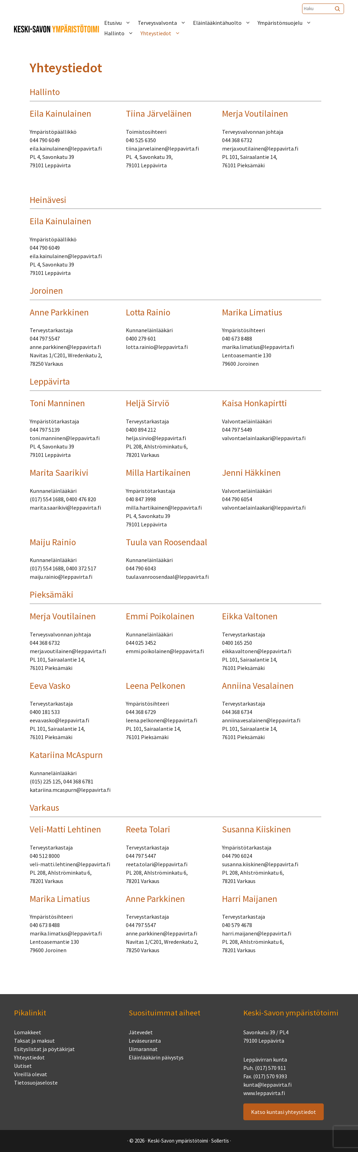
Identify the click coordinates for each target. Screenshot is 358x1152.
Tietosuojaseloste (36, 1082)
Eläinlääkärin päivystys (156, 1057)
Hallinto (122, 33)
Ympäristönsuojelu (288, 22)
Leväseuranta (145, 1040)
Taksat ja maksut (34, 1040)
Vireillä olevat (30, 1074)
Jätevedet (141, 1032)
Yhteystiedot (164, 33)
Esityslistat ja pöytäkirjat (44, 1048)
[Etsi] (338, 9)
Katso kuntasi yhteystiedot (283, 1111)
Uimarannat (143, 1048)
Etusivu (121, 22)
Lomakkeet (27, 1032)
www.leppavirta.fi (264, 1092)
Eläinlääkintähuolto (225, 22)
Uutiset (23, 1065)
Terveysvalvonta (165, 22)
